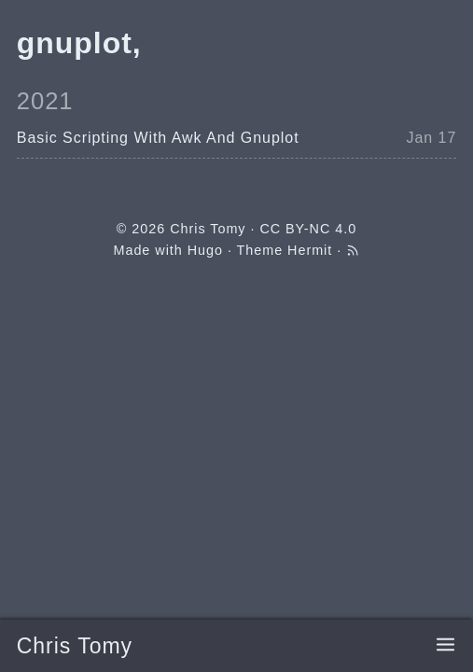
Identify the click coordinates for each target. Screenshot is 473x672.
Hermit (309, 250)
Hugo (205, 250)
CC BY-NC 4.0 (307, 228)
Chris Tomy (74, 646)
